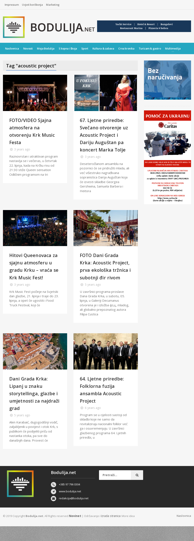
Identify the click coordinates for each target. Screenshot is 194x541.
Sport (84, 48)
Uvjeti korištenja (32, 5)
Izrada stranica (110, 530)
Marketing (52, 5)
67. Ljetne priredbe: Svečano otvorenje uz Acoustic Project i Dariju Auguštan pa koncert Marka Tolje (105, 138)
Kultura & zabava (103, 48)
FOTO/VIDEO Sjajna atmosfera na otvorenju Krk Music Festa (34, 131)
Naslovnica (12, 48)
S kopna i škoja (68, 48)
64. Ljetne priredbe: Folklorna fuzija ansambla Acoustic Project (105, 404)
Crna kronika (126, 48)
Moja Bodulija (45, 48)
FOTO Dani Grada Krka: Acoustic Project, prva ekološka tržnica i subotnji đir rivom (103, 277)
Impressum (12, 5)
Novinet (74, 530)
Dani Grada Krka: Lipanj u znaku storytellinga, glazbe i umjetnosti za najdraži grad (34, 407)
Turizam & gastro (150, 48)
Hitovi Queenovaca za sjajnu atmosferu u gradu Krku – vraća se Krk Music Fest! (35, 277)
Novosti (28, 48)
